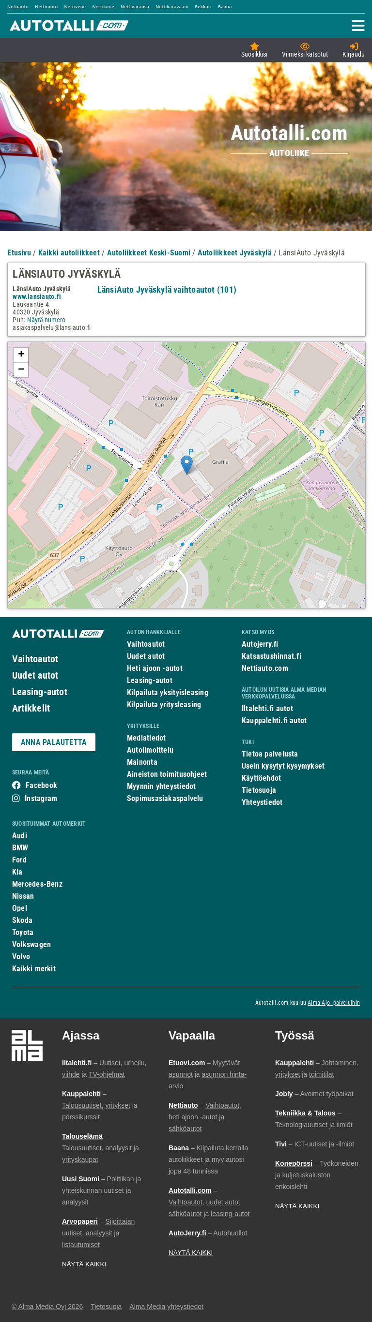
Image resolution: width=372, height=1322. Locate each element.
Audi (19, 835)
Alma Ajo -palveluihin (334, 1002)
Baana (225, 6)
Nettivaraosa (135, 6)
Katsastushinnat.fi (271, 656)
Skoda (22, 920)
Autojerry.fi (260, 644)
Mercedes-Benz (37, 884)
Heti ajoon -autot (155, 668)
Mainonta (142, 762)
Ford (19, 859)
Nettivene (75, 6)
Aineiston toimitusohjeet (167, 774)
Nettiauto (18, 6)
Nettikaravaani (171, 6)
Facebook (41, 785)
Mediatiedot (146, 738)
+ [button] (21, 355)
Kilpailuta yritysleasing (164, 704)
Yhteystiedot (262, 802)
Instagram (41, 798)
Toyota (22, 932)
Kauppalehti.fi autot (274, 720)
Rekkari (203, 6)
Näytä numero (46, 320)
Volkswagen (31, 944)
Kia (17, 871)
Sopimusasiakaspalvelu (165, 798)
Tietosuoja (259, 790)
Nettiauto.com (265, 668)
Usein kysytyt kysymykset (283, 766)
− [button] (21, 370)
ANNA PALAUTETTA (54, 742)
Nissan (23, 896)
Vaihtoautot (35, 659)
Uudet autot (35, 675)
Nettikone (103, 6)
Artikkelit (31, 708)
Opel (19, 908)
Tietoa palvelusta (270, 753)
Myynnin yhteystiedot (161, 786)
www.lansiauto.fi (37, 296)
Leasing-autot (39, 692)
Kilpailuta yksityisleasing (167, 692)
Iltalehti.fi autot (267, 708)
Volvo (21, 956)
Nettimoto (46, 6)
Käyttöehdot (261, 778)
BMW (20, 847)
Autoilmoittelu (150, 750)
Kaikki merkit (34, 968)
